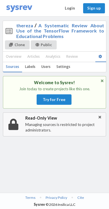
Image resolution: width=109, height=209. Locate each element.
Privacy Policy (56, 197)
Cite (80, 197)
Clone (17, 44)
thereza (24, 25)
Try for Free (54, 99)
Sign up (94, 8)
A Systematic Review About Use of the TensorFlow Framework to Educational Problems (60, 31)
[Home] (19, 8)
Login (70, 8)
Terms (30, 197)
